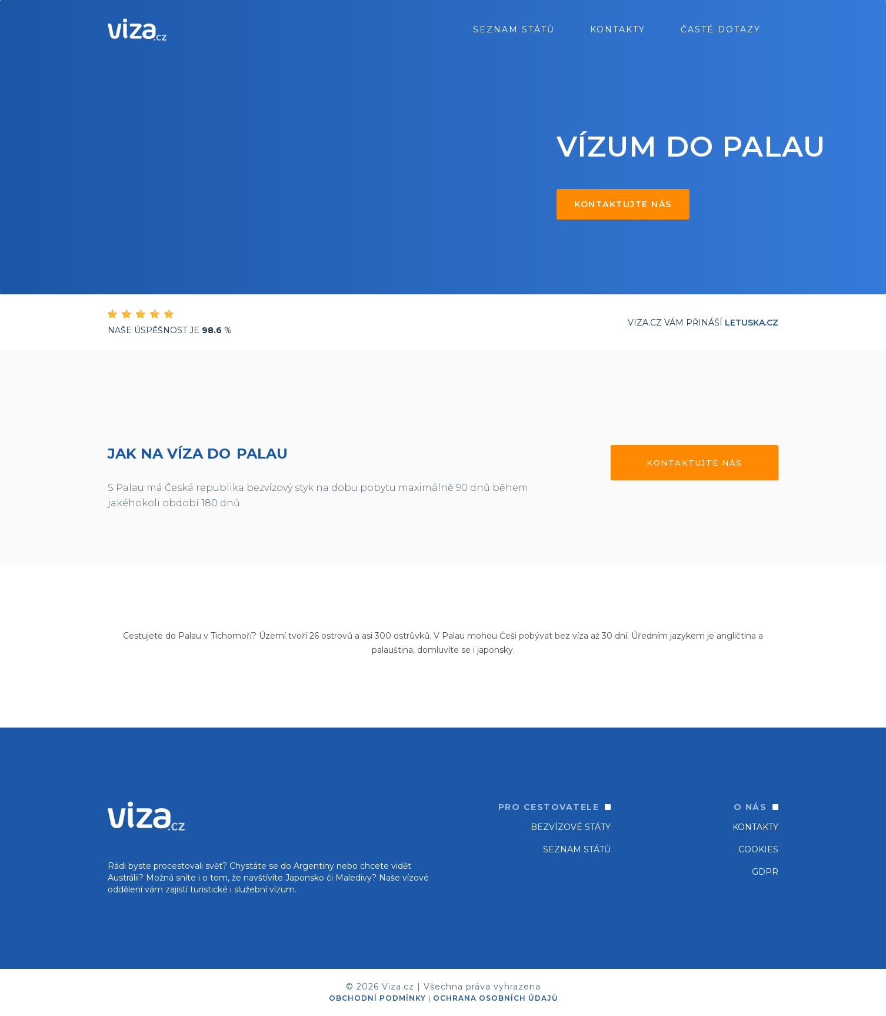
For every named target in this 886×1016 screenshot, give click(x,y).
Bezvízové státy (571, 827)
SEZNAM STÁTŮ (577, 849)
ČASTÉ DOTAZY (721, 29)
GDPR (765, 871)
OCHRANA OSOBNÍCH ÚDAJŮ (495, 998)
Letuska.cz (751, 322)
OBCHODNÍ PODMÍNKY (377, 998)
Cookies (758, 849)
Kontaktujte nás (623, 204)
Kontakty (617, 29)
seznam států (514, 29)
